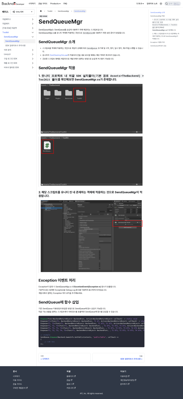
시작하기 (32, 3)
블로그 (70, 384)
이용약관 (124, 376)
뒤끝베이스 (6, 19)
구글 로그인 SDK (10, 59)
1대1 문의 (7, 50)
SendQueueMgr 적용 (157, 16)
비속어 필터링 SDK (11, 67)
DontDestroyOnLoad (59, 55)
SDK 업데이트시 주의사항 (15, 45)
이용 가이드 (17, 380)
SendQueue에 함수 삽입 (158, 46)
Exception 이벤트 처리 (157, 42)
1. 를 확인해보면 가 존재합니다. (165, 24)
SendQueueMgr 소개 (157, 12)
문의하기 (124, 384)
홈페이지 (71, 376)
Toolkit (5, 32)
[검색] (172, 3)
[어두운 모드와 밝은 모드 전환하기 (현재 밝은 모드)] (161, 4)
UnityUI (7, 54)
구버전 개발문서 (20, 388)
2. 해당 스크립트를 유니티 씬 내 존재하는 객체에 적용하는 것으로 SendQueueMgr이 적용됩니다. (165, 36)
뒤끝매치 (5, 23)
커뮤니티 (71, 388)
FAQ (65, 3)
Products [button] (54, 3)
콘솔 (69, 380)
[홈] (41, 11)
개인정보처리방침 (128, 380)
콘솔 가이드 (42, 3)
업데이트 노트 (152, 3)
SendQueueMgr (11, 37)
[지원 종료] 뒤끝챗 (9, 28)
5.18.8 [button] (139, 3)
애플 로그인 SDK (10, 63)
